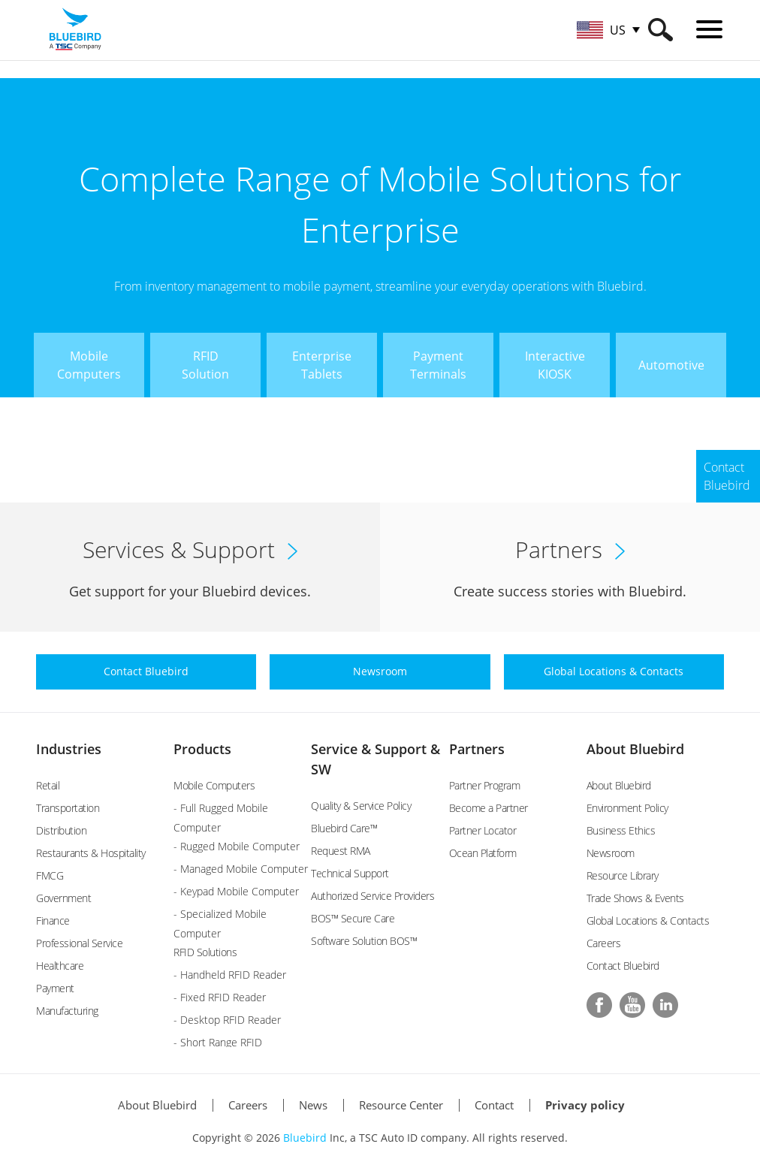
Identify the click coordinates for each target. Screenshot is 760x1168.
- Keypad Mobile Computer (236, 891)
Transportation (67, 808)
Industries (68, 749)
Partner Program (484, 785)
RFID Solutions (205, 952)
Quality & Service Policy (361, 805)
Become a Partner (488, 808)
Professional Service (79, 943)
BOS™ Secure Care (352, 918)
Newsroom (611, 853)
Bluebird (305, 1137)
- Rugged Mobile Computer (236, 846)
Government (63, 898)
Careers (604, 943)
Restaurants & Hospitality (91, 853)
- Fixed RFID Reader (219, 997)
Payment (55, 988)
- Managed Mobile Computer (240, 869)
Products (202, 749)
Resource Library (623, 875)
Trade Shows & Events (635, 898)
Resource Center (401, 1104)
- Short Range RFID (217, 1042)
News (313, 1104)
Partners (477, 749)
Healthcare (59, 965)
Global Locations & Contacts (648, 920)
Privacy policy (585, 1104)
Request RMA (340, 851)
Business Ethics (621, 830)
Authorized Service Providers (372, 896)
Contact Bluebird (623, 965)
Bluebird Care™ (344, 828)
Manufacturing (67, 1011)
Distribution (61, 830)
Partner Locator (483, 830)
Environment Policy (627, 808)
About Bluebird (635, 749)
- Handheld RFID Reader (229, 974)
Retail (47, 785)
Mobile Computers (214, 785)
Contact (494, 1104)
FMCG (49, 875)
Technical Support (350, 873)
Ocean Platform (483, 853)
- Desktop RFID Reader (227, 1020)
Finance (53, 920)
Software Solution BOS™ (364, 941)
